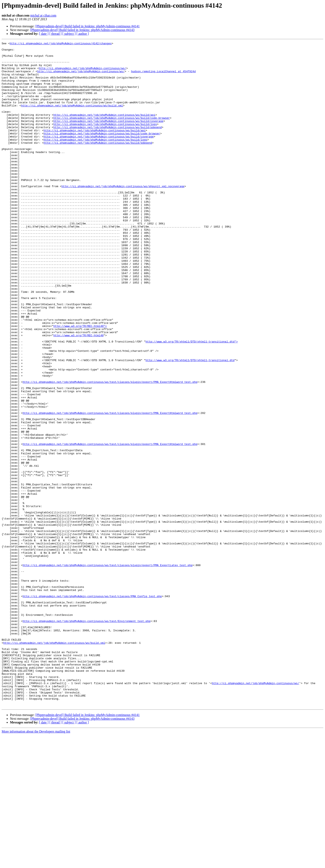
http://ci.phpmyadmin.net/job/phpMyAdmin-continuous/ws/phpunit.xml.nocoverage (123, 215)
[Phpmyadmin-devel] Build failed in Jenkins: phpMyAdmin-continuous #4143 (82, 30)
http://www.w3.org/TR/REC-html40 (78, 394)
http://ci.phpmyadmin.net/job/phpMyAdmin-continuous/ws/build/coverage (108, 137)
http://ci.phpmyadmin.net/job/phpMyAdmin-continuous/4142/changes (61, 44)
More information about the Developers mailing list (36, 864)
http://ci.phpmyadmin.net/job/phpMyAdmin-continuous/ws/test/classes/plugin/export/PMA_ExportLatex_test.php (107, 670)
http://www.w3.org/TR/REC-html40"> (80, 383)
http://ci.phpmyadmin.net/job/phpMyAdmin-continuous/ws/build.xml (72, 118)
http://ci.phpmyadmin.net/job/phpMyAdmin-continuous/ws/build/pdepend (107, 144)
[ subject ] (69, 33)
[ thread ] (55, 33)
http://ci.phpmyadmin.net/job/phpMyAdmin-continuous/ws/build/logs (105, 141)
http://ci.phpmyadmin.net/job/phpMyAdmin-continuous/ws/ (82, 74)
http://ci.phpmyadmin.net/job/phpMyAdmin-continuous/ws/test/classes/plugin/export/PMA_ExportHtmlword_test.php (110, 450)
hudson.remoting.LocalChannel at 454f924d (163, 77)
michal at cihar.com (43, 15)
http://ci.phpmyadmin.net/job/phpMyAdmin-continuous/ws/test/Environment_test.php (86, 737)
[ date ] (44, 33)
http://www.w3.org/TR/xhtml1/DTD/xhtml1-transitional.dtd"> (192, 402)
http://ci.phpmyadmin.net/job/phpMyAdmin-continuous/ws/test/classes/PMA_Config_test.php (92, 707)
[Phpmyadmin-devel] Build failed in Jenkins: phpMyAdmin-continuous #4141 (87, 26)
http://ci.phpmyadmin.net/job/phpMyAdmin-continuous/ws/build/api (104, 129)
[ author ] (82, 33)
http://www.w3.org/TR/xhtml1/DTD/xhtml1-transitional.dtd (190, 424)
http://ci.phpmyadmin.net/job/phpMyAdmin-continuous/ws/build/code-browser (111, 133)
